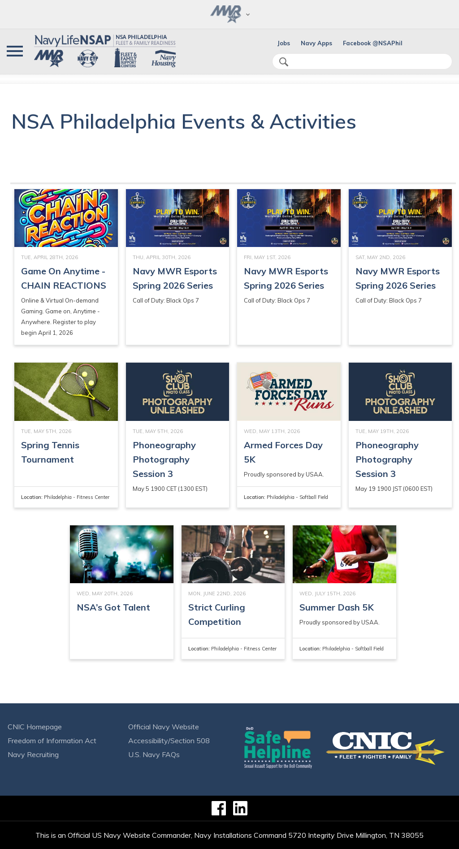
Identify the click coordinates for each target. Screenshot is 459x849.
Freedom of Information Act (52, 740)
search (283, 61)
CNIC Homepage (35, 726)
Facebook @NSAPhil (373, 43)
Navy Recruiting (33, 754)
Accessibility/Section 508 (169, 740)
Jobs (283, 43)
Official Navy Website (163, 726)
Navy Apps (316, 43)
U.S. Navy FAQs (154, 754)
